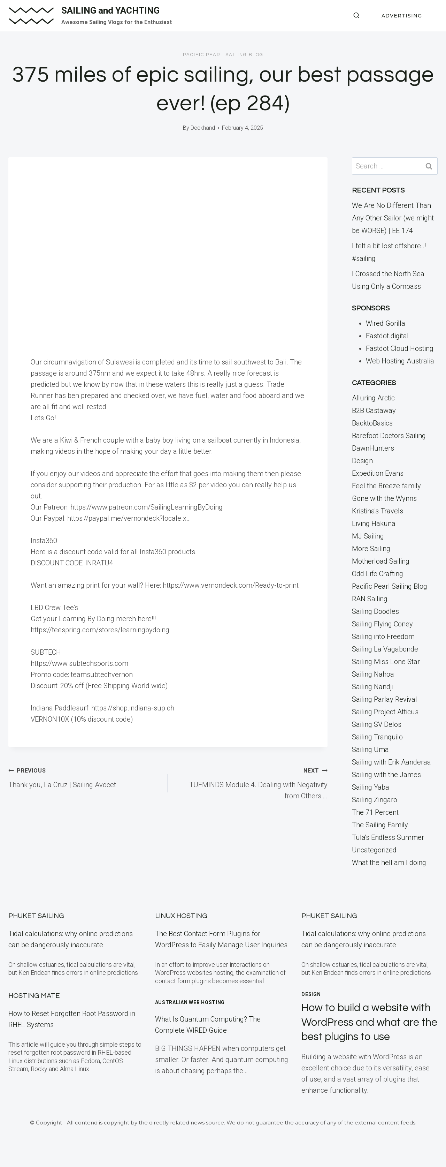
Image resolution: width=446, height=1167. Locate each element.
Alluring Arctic (373, 398)
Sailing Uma (370, 749)
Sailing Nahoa (373, 674)
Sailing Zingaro (374, 800)
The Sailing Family (380, 825)
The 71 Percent (375, 812)
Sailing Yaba (370, 787)
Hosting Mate (34, 995)
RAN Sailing (369, 599)
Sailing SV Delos (376, 724)
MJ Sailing (368, 536)
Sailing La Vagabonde (385, 649)
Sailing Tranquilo (377, 737)
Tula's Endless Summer (388, 837)
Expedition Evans (377, 473)
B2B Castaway (374, 410)
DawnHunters (373, 448)
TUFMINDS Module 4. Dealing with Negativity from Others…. (251, 782)
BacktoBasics (372, 423)
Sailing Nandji (372, 687)
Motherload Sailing (380, 561)
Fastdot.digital (387, 336)
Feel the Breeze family (386, 486)
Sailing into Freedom (383, 636)
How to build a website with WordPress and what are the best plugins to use (368, 1022)
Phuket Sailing (36, 915)
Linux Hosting (181, 915)
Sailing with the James (386, 774)
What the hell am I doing (389, 862)
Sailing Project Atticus (385, 712)
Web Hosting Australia (400, 361)
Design (362, 461)
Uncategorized (374, 850)
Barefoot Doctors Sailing (389, 435)
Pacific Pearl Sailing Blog (223, 54)
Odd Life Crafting (377, 574)
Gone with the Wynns (384, 498)
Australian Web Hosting (190, 1002)
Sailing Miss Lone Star (386, 661)
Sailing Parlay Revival (384, 699)
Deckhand (203, 128)
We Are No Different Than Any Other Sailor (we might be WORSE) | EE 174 (393, 218)
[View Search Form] (356, 16)
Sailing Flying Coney (382, 624)
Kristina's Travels (377, 511)
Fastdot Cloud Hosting (399, 348)
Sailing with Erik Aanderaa (391, 762)
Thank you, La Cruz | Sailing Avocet (84, 777)
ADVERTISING (402, 16)
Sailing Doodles (375, 611)
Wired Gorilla (385, 323)
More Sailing (371, 548)
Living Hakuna (373, 523)
